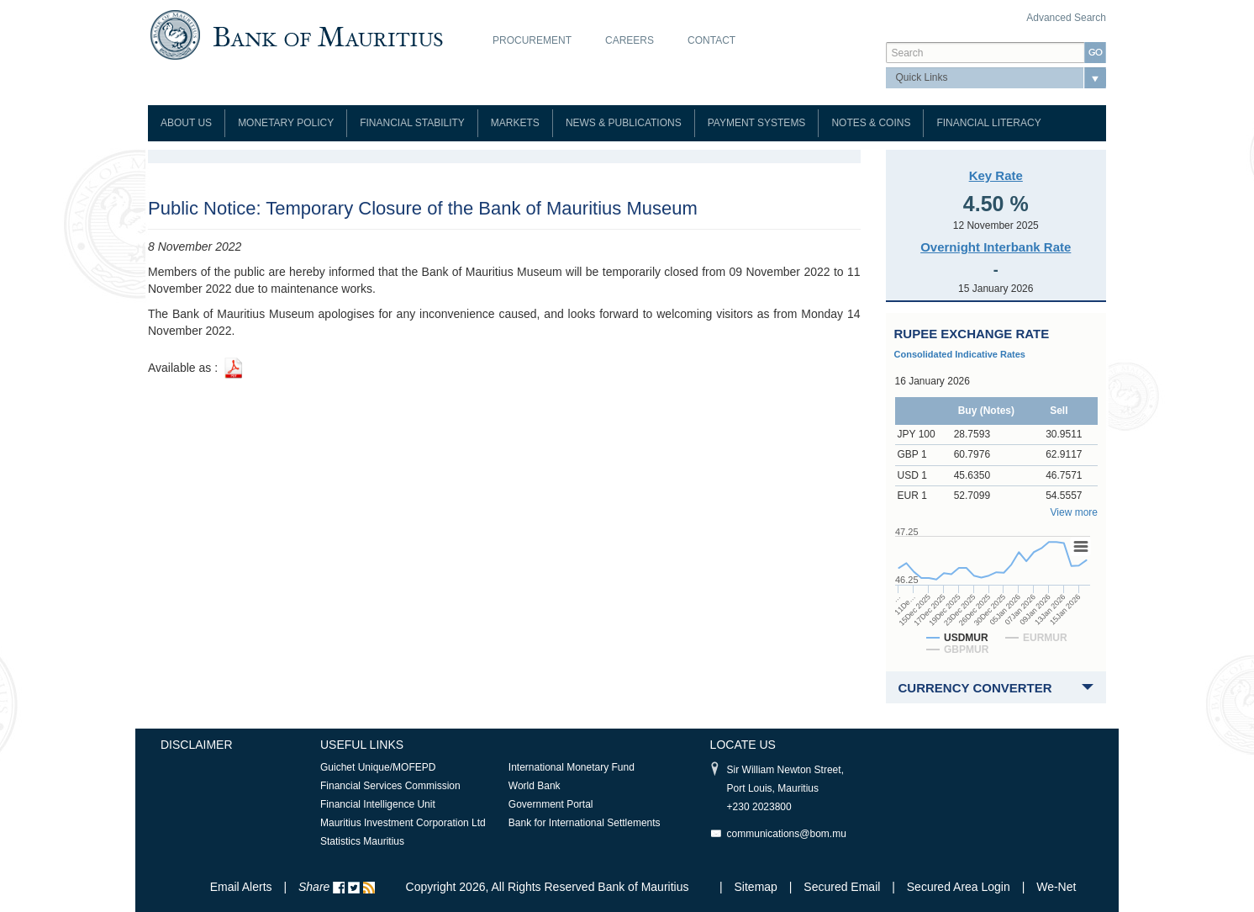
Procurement (532, 40)
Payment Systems (757, 123)
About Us (186, 123)
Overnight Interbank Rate (995, 247)
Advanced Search (1066, 18)
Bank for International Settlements (584, 823)
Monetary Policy (286, 123)
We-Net (1056, 886)
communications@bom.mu (786, 834)
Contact (711, 40)
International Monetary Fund (571, 767)
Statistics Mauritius (362, 841)
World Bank (534, 786)
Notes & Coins (870, 123)
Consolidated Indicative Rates (959, 354)
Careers (629, 40)
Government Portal (550, 804)
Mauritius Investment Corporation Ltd (403, 823)
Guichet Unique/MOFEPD (377, 767)
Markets (515, 123)
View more (1074, 512)
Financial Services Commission (390, 786)
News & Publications (624, 123)
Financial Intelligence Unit (377, 804)
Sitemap (758, 886)
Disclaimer (197, 744)
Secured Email (842, 886)
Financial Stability (412, 123)
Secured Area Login (958, 886)
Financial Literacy (988, 123)
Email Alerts (241, 886)
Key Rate (996, 175)
